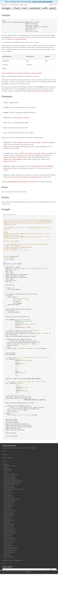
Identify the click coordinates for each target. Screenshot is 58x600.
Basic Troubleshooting (7, 454)
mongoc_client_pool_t (9, 482)
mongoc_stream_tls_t (8, 541)
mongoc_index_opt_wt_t (9, 510)
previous (51, 4)
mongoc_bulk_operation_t (10, 472)
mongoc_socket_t (8, 531)
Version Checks (7, 551)
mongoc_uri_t (7, 550)
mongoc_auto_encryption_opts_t (11, 470)
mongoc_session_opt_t (9, 530)
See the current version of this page (42, 1)
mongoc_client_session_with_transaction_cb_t (14, 485)
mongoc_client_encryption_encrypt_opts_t (13, 478)
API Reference (14, 4)
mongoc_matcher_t (8, 515)
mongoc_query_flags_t (9, 516)
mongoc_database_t (8, 491)
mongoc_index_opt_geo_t (9, 506)
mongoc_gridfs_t (8, 503)
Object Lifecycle (7, 467)
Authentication (5, 450)
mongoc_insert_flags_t (9, 511)
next (55, 4)
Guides (4, 457)
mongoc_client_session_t (9, 483)
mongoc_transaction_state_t (10, 546)
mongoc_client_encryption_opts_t (11, 480)
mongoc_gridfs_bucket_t (9, 501)
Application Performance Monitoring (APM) (12, 556)
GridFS (5, 468)
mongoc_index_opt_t (8, 508)
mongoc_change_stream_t (10, 473)
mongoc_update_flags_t (9, 548)
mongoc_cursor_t (8, 490)
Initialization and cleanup (9, 462)
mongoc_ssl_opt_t (8, 533)
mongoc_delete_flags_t (9, 493)
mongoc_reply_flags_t (9, 526)
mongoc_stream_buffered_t (10, 535)
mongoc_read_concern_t (9, 520)
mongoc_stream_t (8, 540)
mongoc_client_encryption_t (10, 475)
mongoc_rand (7, 518)
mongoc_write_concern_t (9, 553)
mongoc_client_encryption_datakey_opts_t (13, 477)
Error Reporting (7, 465)
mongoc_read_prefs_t (9, 523)
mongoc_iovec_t (7, 513)
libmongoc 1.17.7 (6, 4)
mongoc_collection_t (8, 488)
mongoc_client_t (24, 4)
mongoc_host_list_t (8, 505)
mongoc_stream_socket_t (9, 538)
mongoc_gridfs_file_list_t (9, 496)
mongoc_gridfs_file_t (8, 500)
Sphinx (29, 568)
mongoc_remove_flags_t (9, 525)
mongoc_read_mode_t (9, 521)
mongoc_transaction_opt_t (10, 545)
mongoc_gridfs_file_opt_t (9, 498)
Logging (6, 463)
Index (3, 559)
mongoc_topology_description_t (11, 543)
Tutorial (4, 447)
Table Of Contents (9, 442)
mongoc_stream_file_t (9, 536)
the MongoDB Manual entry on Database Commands (20, 178)
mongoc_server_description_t (10, 528)
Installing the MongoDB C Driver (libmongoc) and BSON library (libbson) (19, 444)
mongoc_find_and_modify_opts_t (11, 495)
